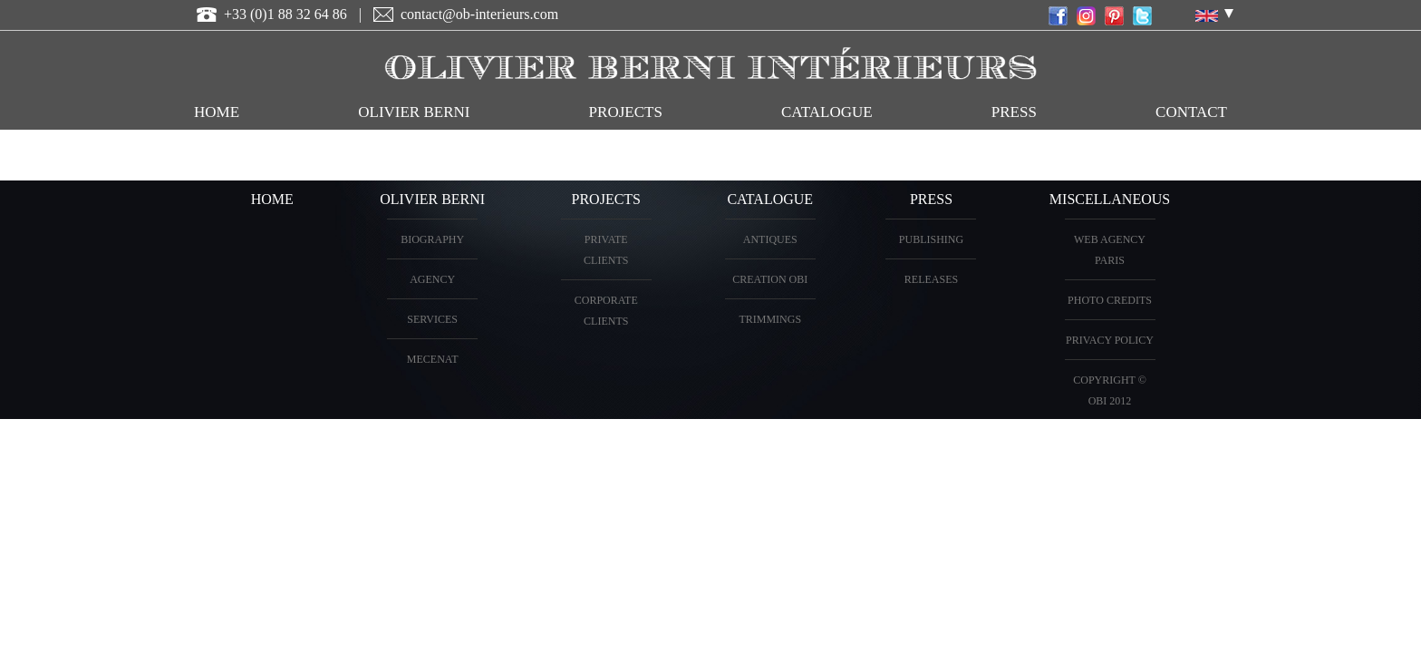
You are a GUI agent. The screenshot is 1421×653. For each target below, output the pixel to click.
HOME (216, 112)
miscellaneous (1109, 199)
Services (432, 319)
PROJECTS (625, 112)
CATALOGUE (827, 112)
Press (1014, 112)
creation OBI (769, 279)
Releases (931, 279)
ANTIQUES (770, 239)
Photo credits (1110, 300)
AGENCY (432, 279)
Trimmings (770, 319)
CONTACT (1191, 112)
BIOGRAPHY (432, 239)
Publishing (931, 239)
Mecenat (433, 359)
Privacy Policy (1110, 340)
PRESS (931, 199)
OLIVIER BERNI (413, 112)
